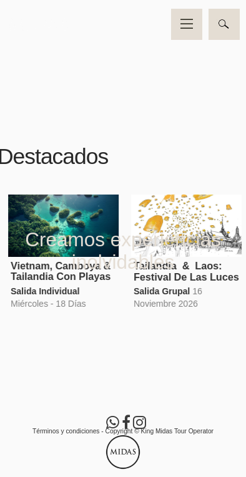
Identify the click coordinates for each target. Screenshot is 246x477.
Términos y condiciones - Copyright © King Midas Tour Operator (123, 431)
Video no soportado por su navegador (123, 61)
